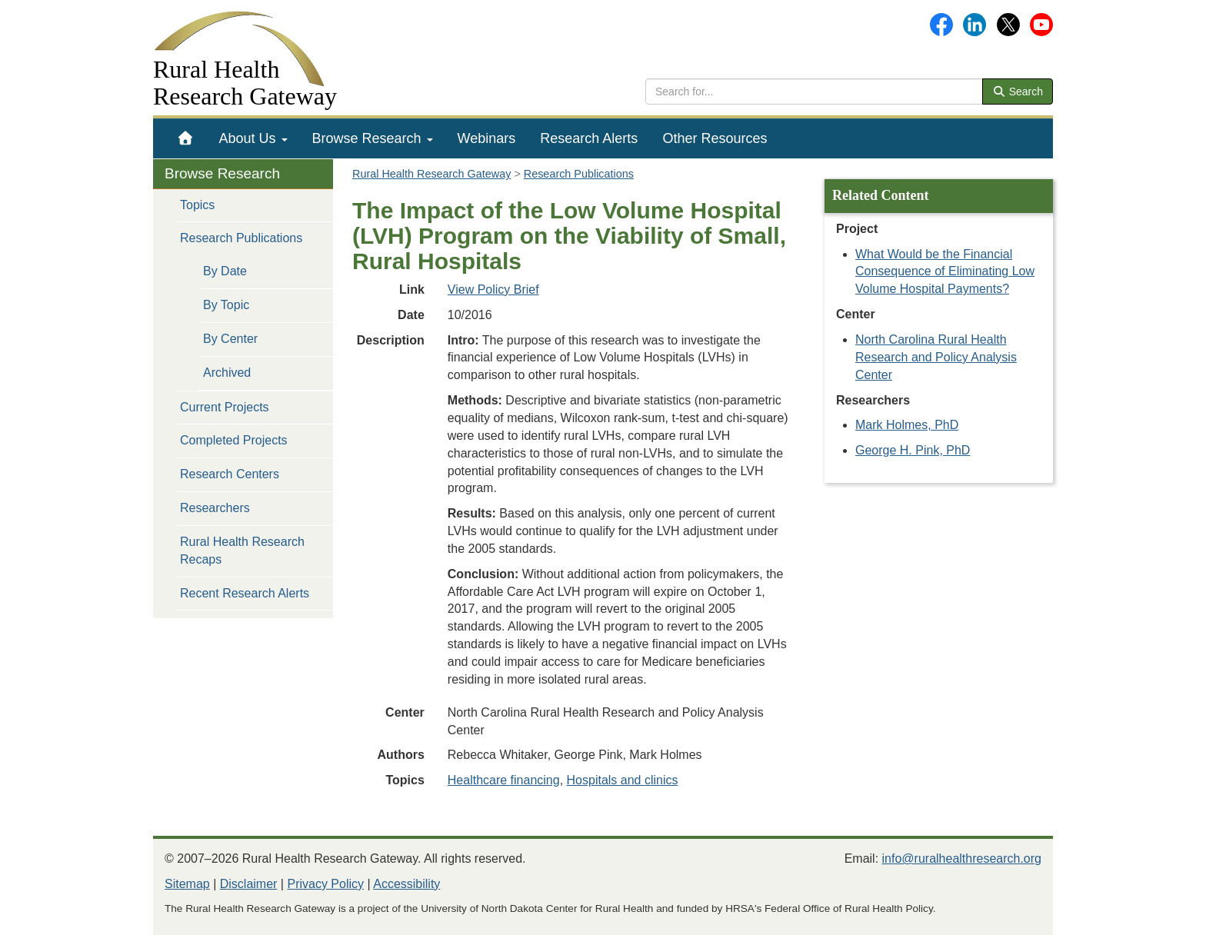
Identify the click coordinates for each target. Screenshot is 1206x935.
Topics (197, 204)
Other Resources (714, 138)
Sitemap (187, 883)
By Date (225, 271)
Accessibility (406, 883)
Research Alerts (589, 138)
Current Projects (224, 407)
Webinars (487, 138)
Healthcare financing (504, 780)
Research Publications (241, 238)
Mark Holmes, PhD (906, 424)
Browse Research (372, 138)
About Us (253, 138)
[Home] (186, 138)
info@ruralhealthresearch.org (961, 858)
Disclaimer (249, 883)
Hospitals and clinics (622, 780)
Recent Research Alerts (244, 593)
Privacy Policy (325, 883)
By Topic (226, 304)
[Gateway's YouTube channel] (1041, 23)
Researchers (215, 507)
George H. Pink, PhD (912, 450)
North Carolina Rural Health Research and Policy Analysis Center (936, 357)
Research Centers (229, 474)
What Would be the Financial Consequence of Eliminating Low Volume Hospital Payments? (944, 272)
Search (1017, 91)
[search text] (814, 91)
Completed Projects (234, 440)
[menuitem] (186, 138)
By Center (230, 338)
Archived (227, 372)
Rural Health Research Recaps (242, 550)
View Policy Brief (493, 289)
